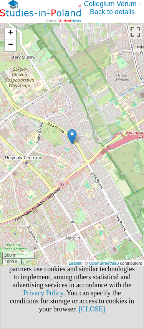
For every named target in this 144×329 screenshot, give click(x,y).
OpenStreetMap (104, 263)
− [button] (10, 45)
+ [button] (10, 33)
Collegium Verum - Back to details (112, 8)
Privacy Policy (43, 293)
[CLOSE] (92, 309)
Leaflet (75, 263)
